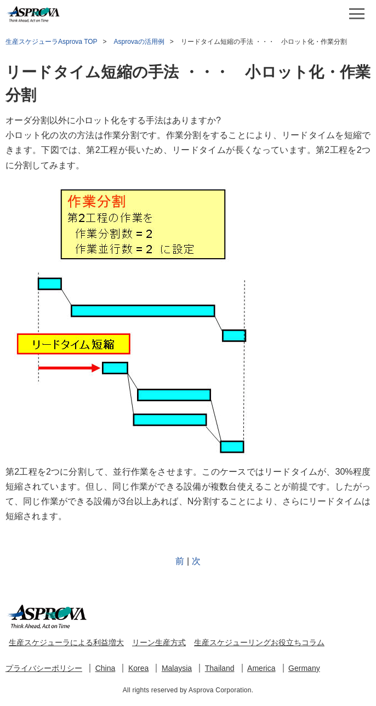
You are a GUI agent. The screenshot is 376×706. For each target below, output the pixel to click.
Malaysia (177, 668)
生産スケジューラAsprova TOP (51, 41)
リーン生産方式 (159, 642)
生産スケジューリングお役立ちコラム (259, 642)
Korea (138, 668)
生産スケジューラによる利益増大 (66, 642)
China (105, 668)
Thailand (220, 668)
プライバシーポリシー (43, 668)
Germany (304, 668)
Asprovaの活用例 (139, 41)
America (261, 668)
